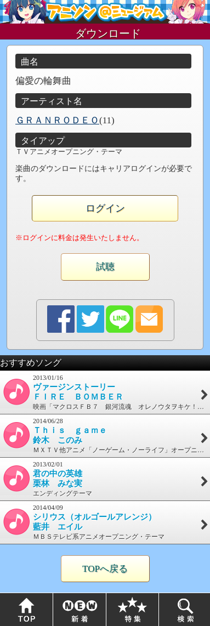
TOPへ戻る (105, 569)
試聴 (105, 266)
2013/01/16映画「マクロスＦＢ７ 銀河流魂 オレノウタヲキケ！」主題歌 (105, 392)
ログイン (105, 208)
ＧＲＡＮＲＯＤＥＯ (57, 120)
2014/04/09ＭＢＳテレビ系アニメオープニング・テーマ (105, 522)
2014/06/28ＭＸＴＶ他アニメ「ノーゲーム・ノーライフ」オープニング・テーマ (105, 435)
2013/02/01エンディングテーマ (105, 478)
